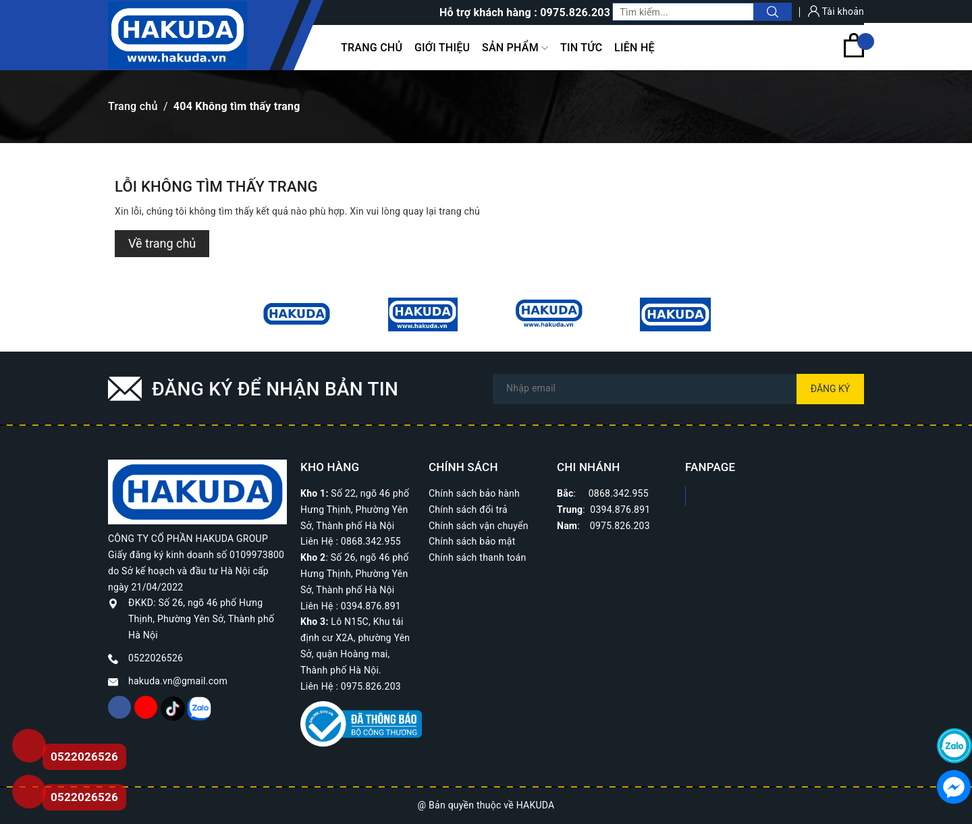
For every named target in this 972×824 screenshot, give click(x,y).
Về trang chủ (162, 243)
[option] (297, 314)
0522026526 (155, 658)
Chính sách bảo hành (474, 493)
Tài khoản (836, 11)
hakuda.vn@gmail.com (177, 681)
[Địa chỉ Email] (678, 389)
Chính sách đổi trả (468, 509)
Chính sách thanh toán (477, 557)
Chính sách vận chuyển (479, 525)
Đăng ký (830, 388)
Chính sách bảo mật (472, 541)
